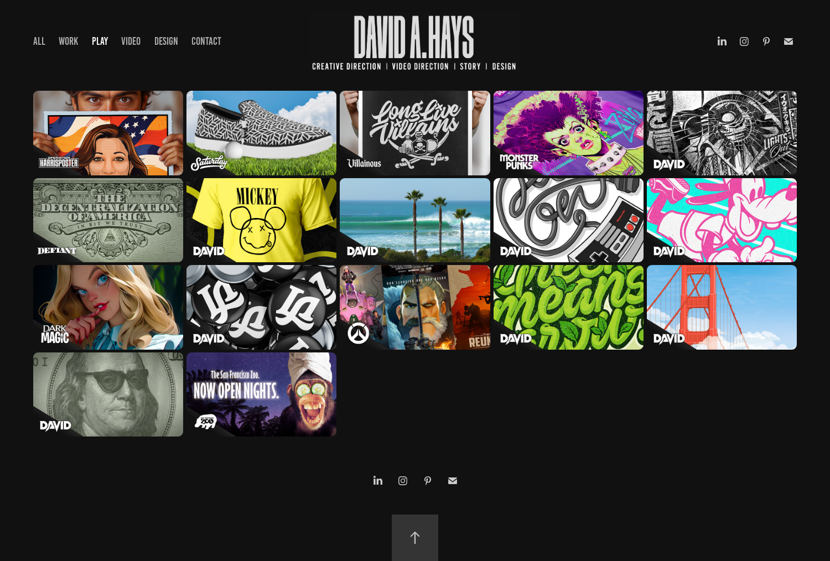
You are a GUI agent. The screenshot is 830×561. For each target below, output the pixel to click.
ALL (39, 41)
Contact (206, 41)
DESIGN (166, 41)
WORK (68, 41)
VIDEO (131, 41)
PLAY (100, 41)
